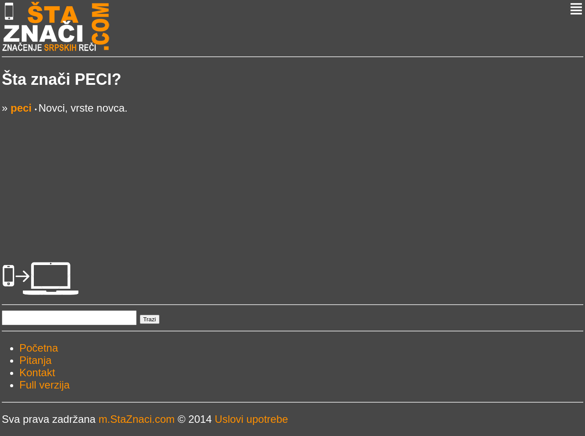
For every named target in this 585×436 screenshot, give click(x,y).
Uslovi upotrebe (251, 419)
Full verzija (44, 385)
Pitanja (35, 360)
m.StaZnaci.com (136, 419)
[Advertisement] (265, 175)
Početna (38, 348)
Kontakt (37, 372)
